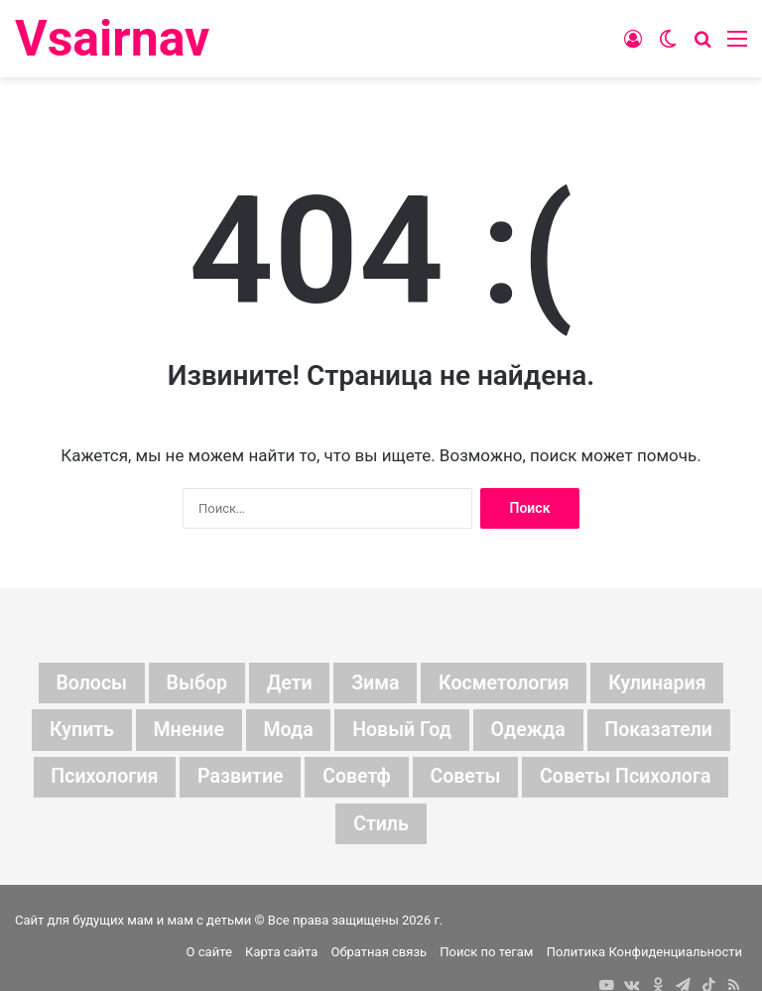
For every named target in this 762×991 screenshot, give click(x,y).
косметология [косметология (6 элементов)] (506, 683)
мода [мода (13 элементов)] (286, 731)
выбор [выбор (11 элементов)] (193, 683)
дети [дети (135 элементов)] (287, 683)
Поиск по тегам (486, 954)
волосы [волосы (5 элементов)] (86, 683)
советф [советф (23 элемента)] (356, 779)
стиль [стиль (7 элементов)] (380, 826)
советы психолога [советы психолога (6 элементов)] (630, 779)
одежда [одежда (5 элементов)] (530, 731)
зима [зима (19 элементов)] (374, 683)
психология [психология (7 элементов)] (100, 779)
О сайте (209, 954)
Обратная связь (379, 954)
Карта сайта (281, 954)
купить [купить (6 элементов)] (75, 731)
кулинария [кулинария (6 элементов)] (662, 683)
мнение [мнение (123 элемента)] (185, 731)
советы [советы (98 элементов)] (467, 779)
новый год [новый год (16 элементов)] (401, 731)
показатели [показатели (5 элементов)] (663, 731)
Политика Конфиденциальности (644, 954)
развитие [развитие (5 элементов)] (237, 779)
